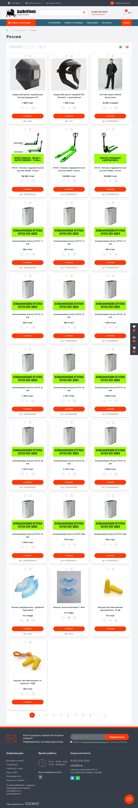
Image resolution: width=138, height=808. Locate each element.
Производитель (19, 30)
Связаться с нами (14, 768)
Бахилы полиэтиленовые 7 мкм (69, 607)
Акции (126, 22)
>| (105, 715)
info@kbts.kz (76, 765)
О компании (54, 22)
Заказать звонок (98, 14)
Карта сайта (12, 772)
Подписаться (117, 737)
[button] (15, 3)
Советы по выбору (74, 22)
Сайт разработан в (22, 804)
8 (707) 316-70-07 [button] (80, 760)
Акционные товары (15, 780)
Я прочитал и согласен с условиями (100, 742)
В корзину (28, 116)
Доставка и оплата (53, 3)
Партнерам (92, 22)
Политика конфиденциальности (95, 742)
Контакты (106, 22)
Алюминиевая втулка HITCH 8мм (69, 534)
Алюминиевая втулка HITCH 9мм (110, 534)
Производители (13, 776)
